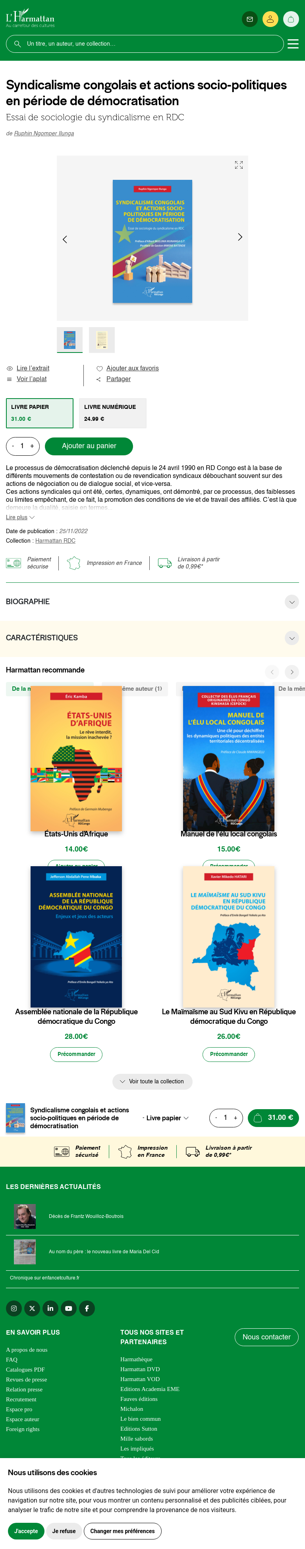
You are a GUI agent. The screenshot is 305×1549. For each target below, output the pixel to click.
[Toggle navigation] (293, 44)
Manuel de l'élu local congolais (229, 834)
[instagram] (14, 1310)
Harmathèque (136, 1361)
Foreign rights (23, 1431)
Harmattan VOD (140, 1381)
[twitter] (32, 1310)
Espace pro (19, 1411)
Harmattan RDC (55, 541)
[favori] (117, 818)
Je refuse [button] (64, 1531)
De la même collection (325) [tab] (50, 689)
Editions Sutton (138, 1431)
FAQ (11, 1361)
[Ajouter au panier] (76, 867)
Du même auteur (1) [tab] (135, 689)
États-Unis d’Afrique (76, 834)
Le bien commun (140, 1421)
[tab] (39, 413)
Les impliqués (137, 1450)
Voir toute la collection (156, 1084)
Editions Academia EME (150, 1391)
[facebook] (87, 1310)
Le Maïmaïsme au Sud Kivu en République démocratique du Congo (229, 1017)
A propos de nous (27, 1352)
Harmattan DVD (140, 1371)
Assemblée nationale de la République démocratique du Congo (76, 1017)
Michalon (131, 1411)
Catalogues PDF (25, 1371)
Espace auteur (22, 1421)
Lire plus (16, 517)
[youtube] (69, 1310)
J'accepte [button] (26, 1531)
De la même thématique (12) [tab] (220, 689)
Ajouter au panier (89, 446)
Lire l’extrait (27, 369)
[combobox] (170, 1120)
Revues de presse (26, 1381)
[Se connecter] (270, 19)
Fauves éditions (139, 1401)
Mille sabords (136, 1440)
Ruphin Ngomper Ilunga (44, 134)
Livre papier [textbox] (164, 1120)
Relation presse (24, 1391)
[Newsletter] (250, 19)
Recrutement (21, 1401)
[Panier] (291, 19)
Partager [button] (113, 379)
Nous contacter (267, 1341)
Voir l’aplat (26, 379)
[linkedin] (50, 1310)
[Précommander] (228, 867)
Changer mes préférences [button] (123, 1531)
